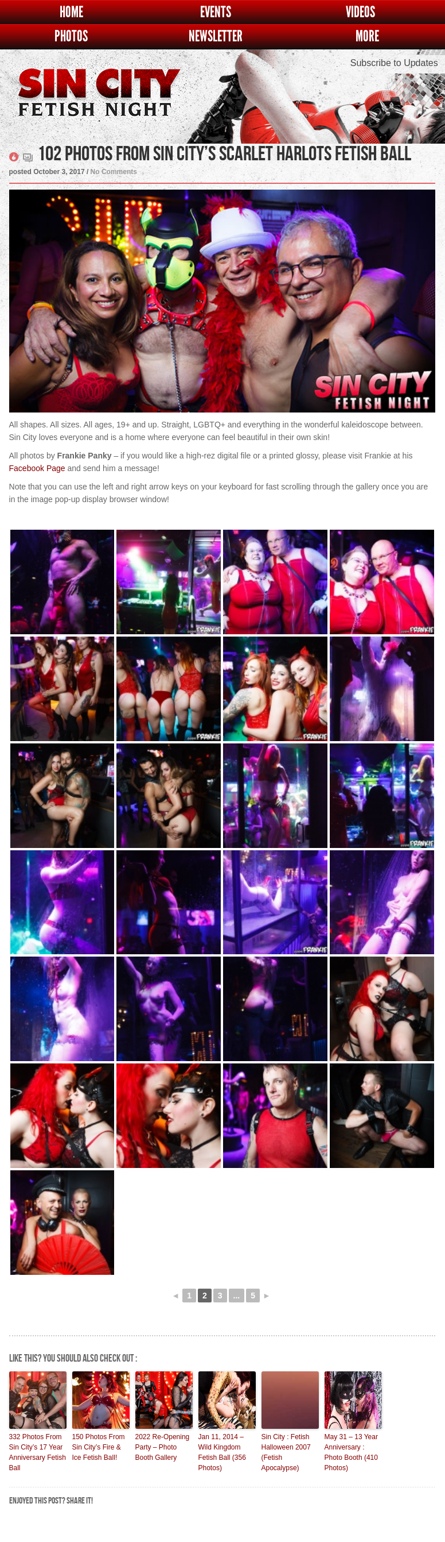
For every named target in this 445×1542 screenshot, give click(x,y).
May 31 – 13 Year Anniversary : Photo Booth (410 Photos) (351, 1452)
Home (71, 12)
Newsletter (216, 36)
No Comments (114, 172)
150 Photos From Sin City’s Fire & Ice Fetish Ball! (98, 1447)
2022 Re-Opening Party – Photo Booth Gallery (162, 1447)
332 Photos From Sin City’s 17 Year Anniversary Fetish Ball (37, 1452)
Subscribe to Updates (394, 63)
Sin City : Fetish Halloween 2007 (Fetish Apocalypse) (286, 1452)
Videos (360, 12)
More (367, 36)
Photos (71, 36)
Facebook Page (37, 468)
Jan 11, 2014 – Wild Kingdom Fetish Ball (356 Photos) (222, 1452)
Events (215, 12)
